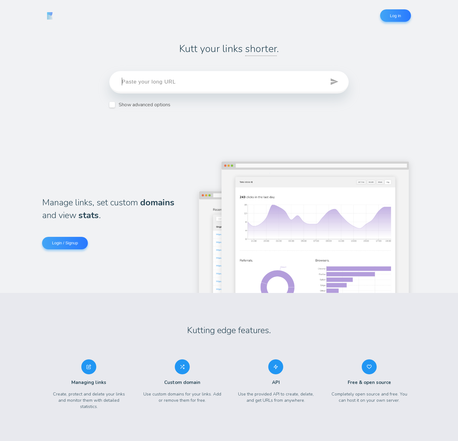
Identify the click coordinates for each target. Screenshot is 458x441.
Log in (395, 15)
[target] (229, 82)
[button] (335, 82)
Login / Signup (65, 243)
